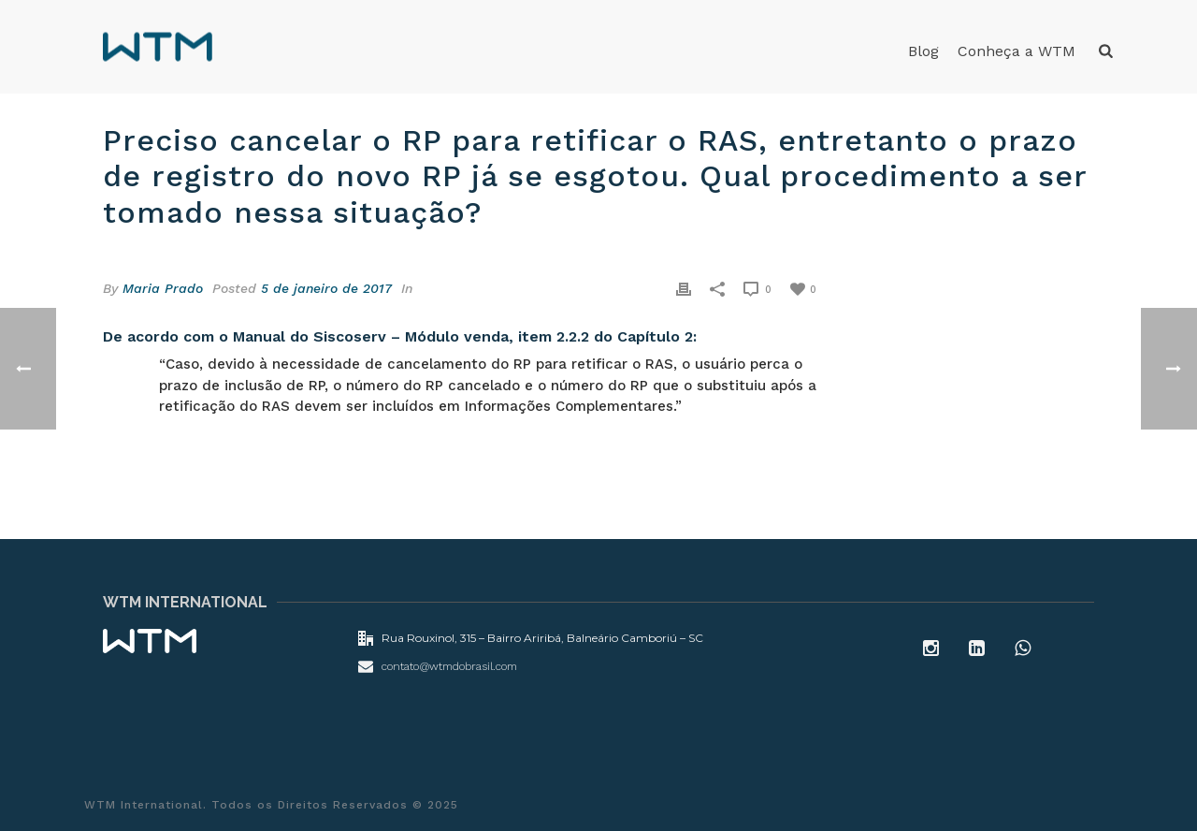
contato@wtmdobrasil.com (449, 666)
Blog (923, 51)
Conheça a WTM (1016, 51)
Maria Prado (163, 288)
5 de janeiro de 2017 (326, 288)
